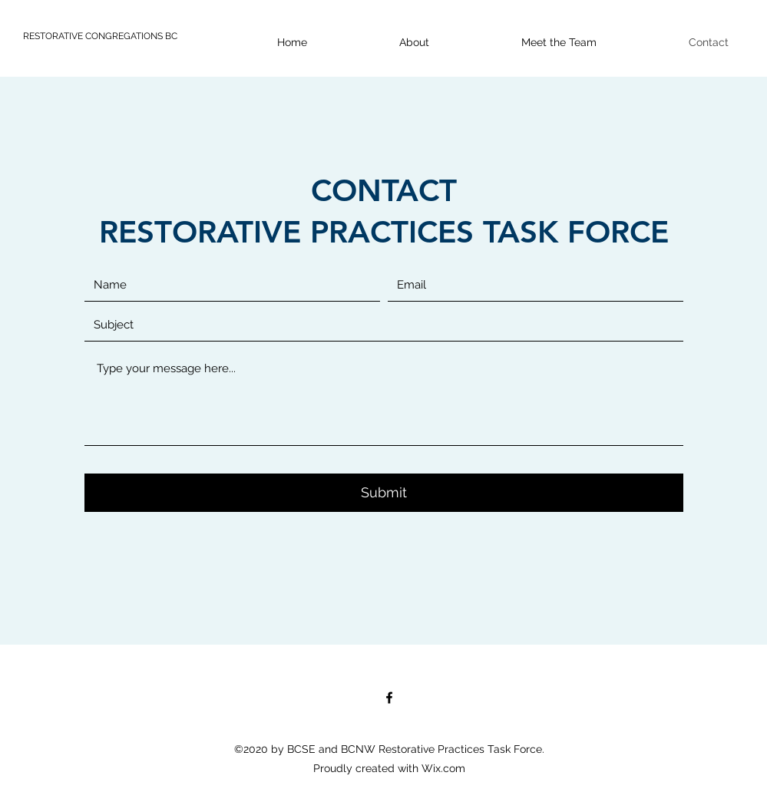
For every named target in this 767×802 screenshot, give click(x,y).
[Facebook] (389, 697)
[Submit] (383, 493)
